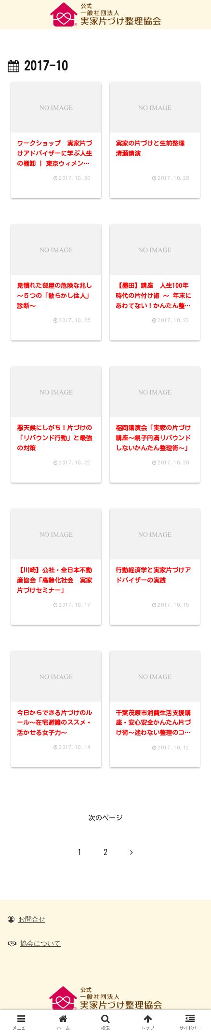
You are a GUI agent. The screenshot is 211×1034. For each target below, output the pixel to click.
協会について (40, 943)
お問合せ (31, 919)
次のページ (105, 818)
